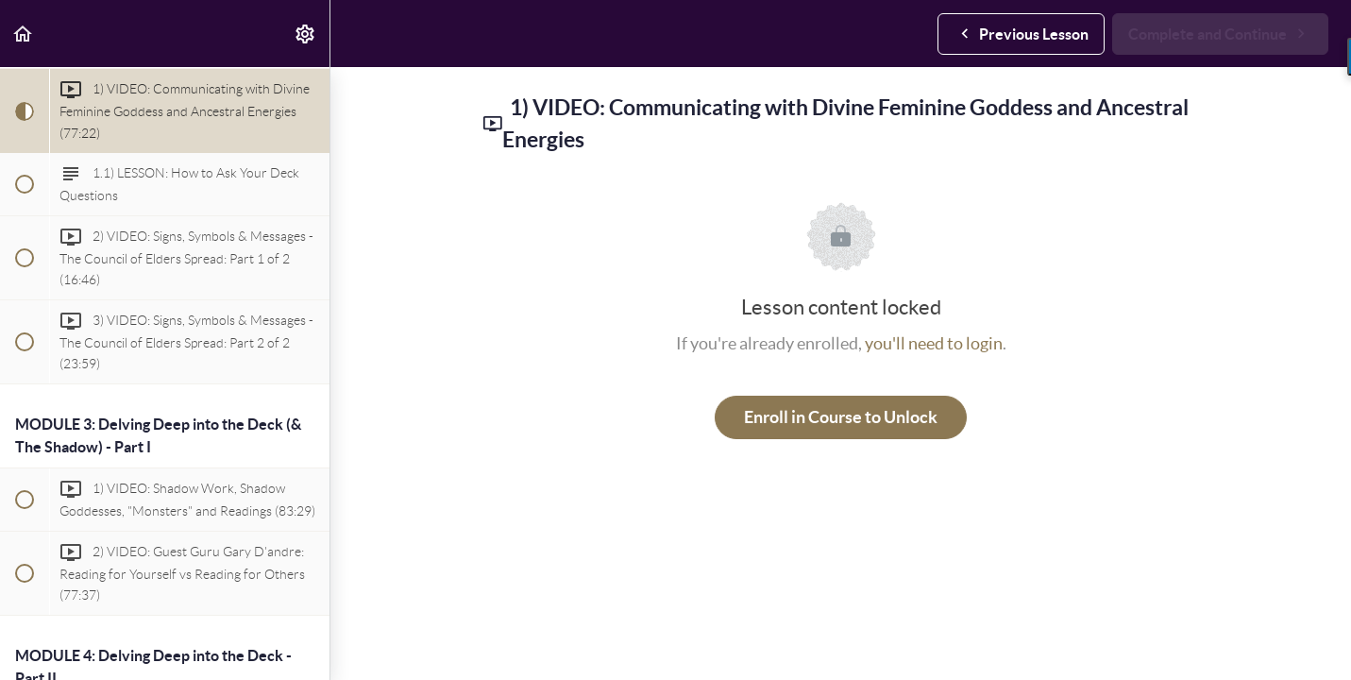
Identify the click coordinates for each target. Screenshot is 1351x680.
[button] (23, 33)
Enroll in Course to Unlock (840, 417)
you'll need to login (934, 343)
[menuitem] (305, 33)
